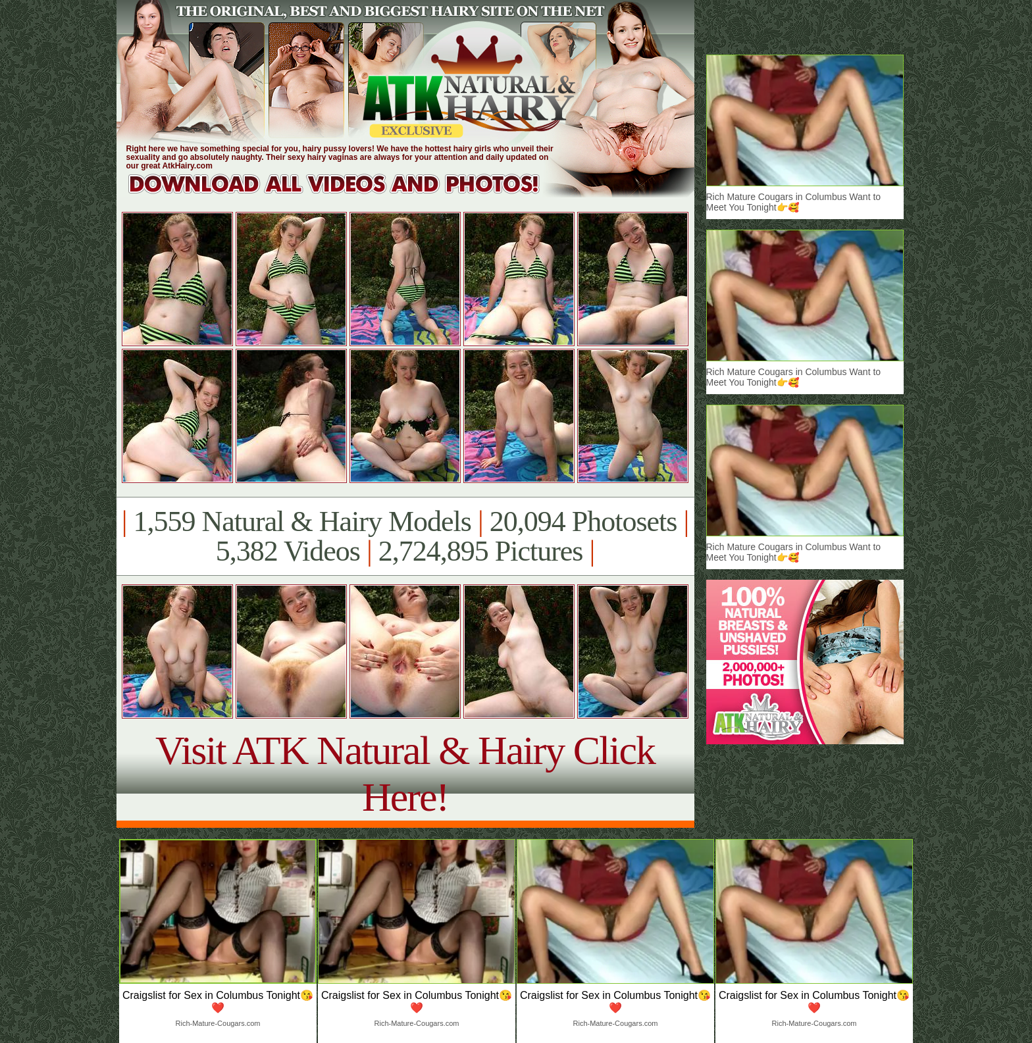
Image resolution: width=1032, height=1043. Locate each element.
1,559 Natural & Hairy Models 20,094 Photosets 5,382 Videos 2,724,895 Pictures (405, 536)
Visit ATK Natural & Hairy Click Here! (405, 773)
